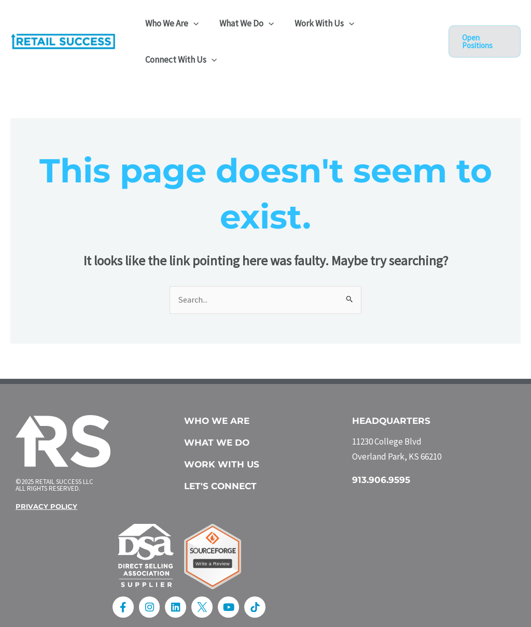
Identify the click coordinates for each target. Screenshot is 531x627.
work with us (221, 465)
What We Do (242, 23)
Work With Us (316, 23)
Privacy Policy (46, 507)
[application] (192, 23)
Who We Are (170, 23)
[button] (483, 41)
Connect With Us (179, 59)
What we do (216, 443)
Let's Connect (220, 486)
